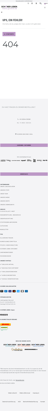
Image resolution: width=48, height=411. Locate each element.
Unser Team (4, 193)
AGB (19, 401)
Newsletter (4, 229)
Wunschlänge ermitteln (8, 241)
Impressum (36, 393)
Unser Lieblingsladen (7, 186)
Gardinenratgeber (6, 252)
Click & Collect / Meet (7, 211)
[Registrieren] (36, 3)
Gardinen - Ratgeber (24, 145)
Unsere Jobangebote (7, 204)
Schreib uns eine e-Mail (25, 134)
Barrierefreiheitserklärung (30, 401)
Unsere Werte (5, 201)
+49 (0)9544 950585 (24, 119)
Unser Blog (24, 174)
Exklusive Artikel (8, 264)
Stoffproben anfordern (8, 222)
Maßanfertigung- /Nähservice (10, 215)
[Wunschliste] (40, 3)
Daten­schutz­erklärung (8, 401)
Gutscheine (4, 226)
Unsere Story (4, 190)
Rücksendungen (5, 256)
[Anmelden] (32, 3)
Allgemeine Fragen (6, 238)
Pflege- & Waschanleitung (9, 245)
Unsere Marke (5, 197)
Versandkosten (20, 380)
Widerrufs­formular (25, 393)
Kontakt (42, 401)
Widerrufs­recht (12, 393)
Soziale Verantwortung (10, 279)
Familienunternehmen (9, 271)
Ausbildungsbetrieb (9, 275)
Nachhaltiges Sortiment (10, 268)
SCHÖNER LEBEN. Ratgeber (8, 248)
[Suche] (28, 3)
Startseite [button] (9, 34)
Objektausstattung (6, 218)
